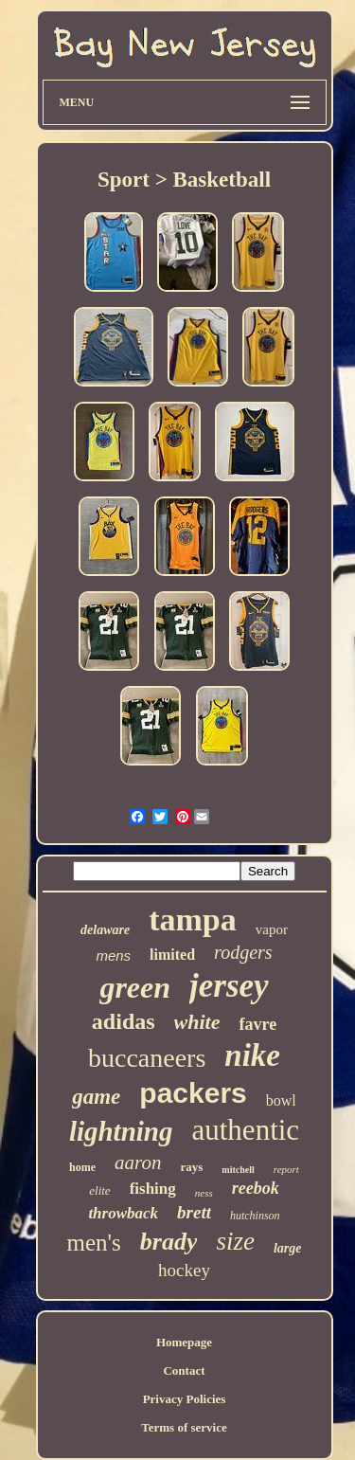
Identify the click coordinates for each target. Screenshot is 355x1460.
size (235, 1241)
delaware (105, 930)
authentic (246, 1129)
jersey (229, 985)
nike (252, 1055)
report (286, 1169)
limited (172, 954)
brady (169, 1241)
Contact (183, 1370)
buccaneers (146, 1057)
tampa (193, 919)
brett (194, 1212)
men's (93, 1242)
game (96, 1097)
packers (192, 1093)
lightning (121, 1131)
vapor (272, 929)
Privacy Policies (184, 1399)
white (197, 1022)
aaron (138, 1162)
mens (113, 955)
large (288, 1248)
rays (192, 1167)
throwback (123, 1213)
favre (257, 1024)
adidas (123, 1021)
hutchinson (255, 1215)
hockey (184, 1270)
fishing (153, 1189)
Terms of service (184, 1427)
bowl (281, 1100)
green (134, 987)
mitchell (238, 1169)
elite (99, 1190)
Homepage (184, 1342)
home (82, 1167)
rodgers (243, 952)
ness (204, 1193)
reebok (255, 1188)
